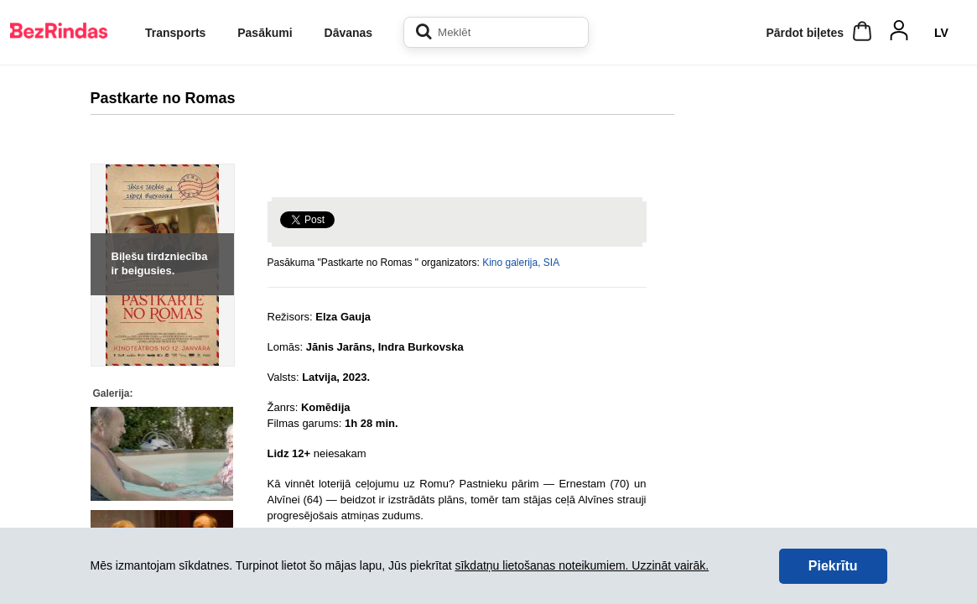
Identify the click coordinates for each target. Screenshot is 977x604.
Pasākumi (264, 32)
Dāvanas (349, 32)
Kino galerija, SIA (520, 262)
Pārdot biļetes (805, 32)
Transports (175, 32)
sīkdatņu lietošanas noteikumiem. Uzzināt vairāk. (582, 565)
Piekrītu (833, 566)
